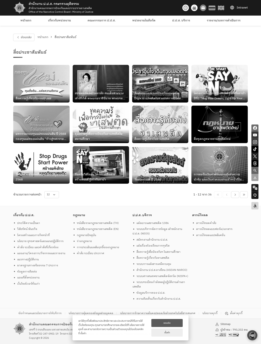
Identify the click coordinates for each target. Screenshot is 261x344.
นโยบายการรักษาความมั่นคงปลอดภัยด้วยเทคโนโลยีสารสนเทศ (157, 313)
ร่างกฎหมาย (82, 241)
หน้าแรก (25, 20)
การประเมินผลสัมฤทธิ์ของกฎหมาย (96, 247)
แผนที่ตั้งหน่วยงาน (26, 277)
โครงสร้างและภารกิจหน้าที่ (31, 235)
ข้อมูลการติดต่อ (25, 271)
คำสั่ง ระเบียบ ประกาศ (88, 253)
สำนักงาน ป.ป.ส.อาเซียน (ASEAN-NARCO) (159, 270)
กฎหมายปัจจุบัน (84, 235)
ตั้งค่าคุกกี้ (234, 313)
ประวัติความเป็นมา (26, 223)
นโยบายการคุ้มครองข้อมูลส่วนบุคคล (91, 313)
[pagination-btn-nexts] (244, 194)
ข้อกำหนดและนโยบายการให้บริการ (40, 313)
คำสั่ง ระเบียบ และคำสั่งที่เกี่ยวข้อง (36, 247)
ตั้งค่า (83, 333)
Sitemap (223, 324)
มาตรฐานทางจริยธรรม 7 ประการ (35, 265)
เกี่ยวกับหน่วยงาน (59, 20)
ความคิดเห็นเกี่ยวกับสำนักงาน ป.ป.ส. (156, 299)
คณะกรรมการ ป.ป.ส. (102, 20)
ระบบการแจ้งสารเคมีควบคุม (151, 264)
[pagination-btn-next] (235, 194)
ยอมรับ (167, 323)
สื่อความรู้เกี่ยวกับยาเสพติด (150, 258)
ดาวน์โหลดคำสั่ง (204, 223)
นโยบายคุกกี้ (210, 313)
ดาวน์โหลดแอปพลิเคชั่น (208, 235)
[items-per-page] (51, 194)
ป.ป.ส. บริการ (181, 20)
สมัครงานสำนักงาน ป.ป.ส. (150, 239)
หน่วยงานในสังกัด (143, 20)
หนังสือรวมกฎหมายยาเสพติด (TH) (96, 223)
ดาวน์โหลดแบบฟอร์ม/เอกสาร (212, 229)
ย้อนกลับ (23, 37)
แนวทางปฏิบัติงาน (26, 259)
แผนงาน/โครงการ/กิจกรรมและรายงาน (39, 253)
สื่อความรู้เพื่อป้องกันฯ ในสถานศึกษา (156, 252)
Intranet (239, 7)
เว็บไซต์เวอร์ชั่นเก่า (26, 284)
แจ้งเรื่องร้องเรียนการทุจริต (151, 245)
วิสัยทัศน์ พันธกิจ (25, 229)
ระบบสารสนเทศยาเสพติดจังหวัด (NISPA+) (160, 276)
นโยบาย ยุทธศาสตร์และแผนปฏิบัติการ (38, 241)
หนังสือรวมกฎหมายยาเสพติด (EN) (96, 229)
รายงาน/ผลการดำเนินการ (224, 20)
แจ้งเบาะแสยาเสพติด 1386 (150, 223)
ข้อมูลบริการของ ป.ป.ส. (148, 293)
